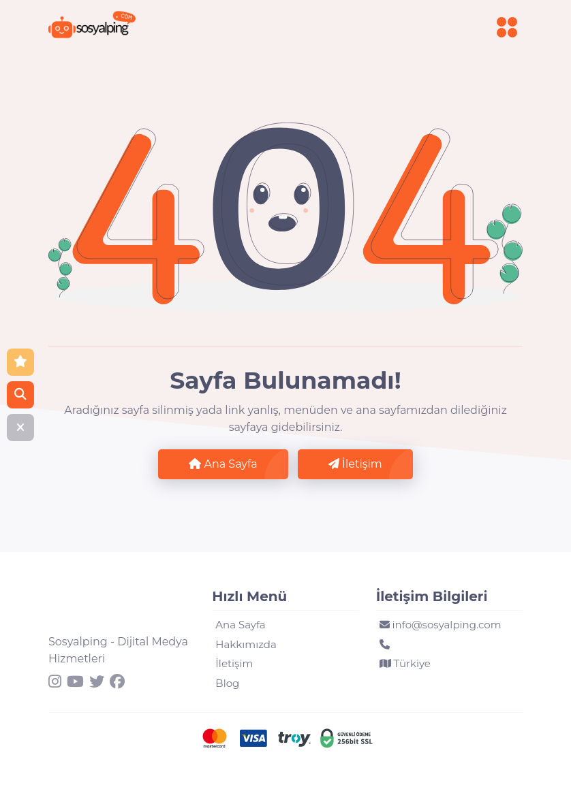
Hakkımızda (245, 644)
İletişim (355, 463)
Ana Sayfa (223, 463)
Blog (227, 683)
